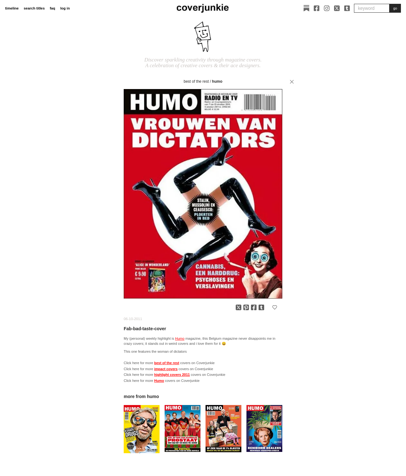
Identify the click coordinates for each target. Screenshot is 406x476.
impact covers (166, 369)
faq (52, 8)
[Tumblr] (347, 8)
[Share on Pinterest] (246, 307)
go (395, 8)
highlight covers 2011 (172, 374)
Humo (217, 81)
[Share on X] (238, 307)
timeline (12, 8)
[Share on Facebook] (254, 307)
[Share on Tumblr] (261, 307)
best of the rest (196, 81)
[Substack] (306, 8)
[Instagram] (327, 8)
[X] (337, 8)
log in (65, 8)
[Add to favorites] (274, 307)
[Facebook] (316, 8)
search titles (34, 8)
